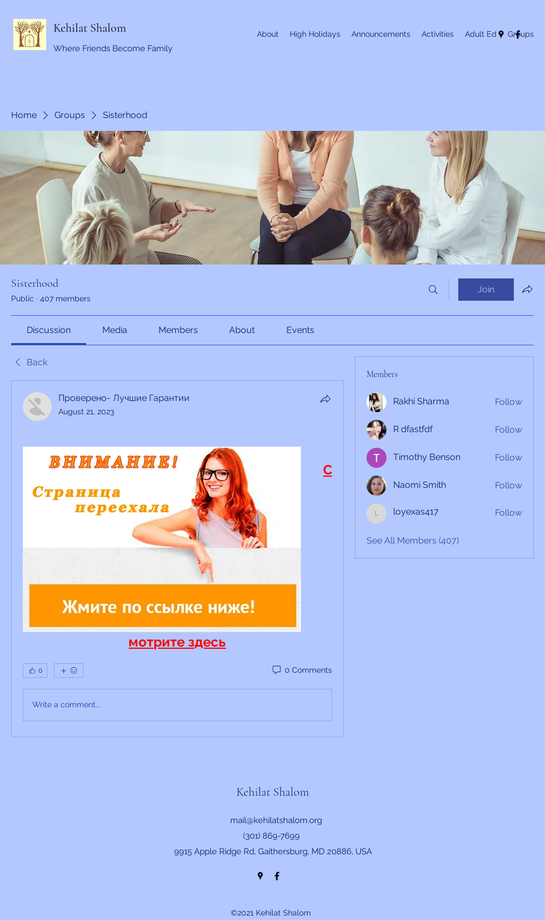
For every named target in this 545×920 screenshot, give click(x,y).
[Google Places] (260, 876)
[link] (49, 330)
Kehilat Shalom (89, 28)
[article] (177, 558)
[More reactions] (68, 670)
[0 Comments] (301, 670)
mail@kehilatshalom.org (276, 820)
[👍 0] (35, 670)
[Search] (433, 289)
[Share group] (527, 289)
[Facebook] (277, 876)
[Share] (325, 398)
